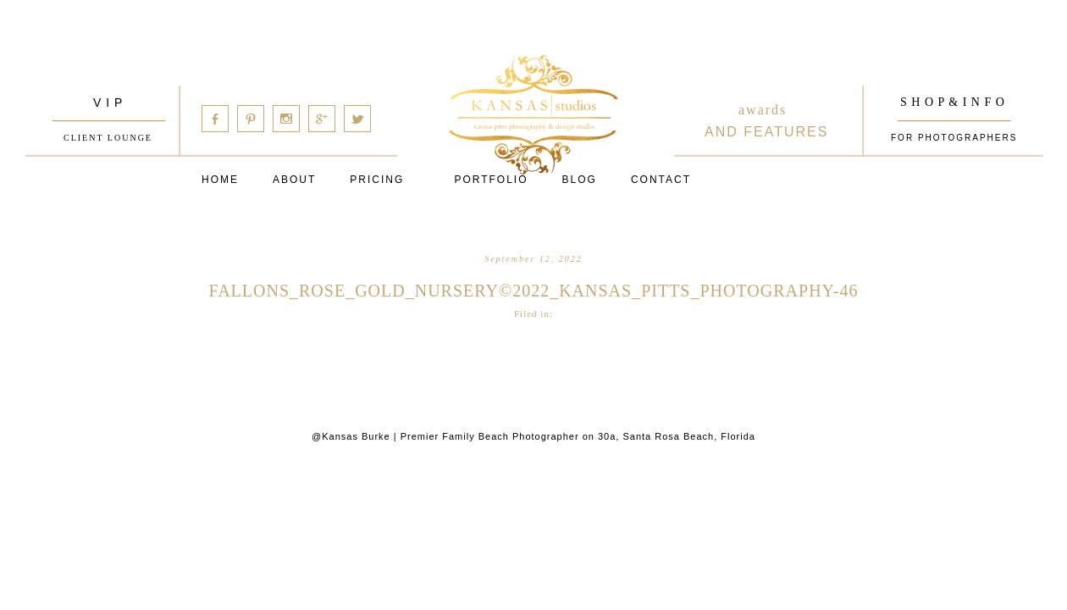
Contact (661, 180)
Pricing (377, 180)
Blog (579, 180)
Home (220, 180)
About (294, 180)
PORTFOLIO (491, 180)
